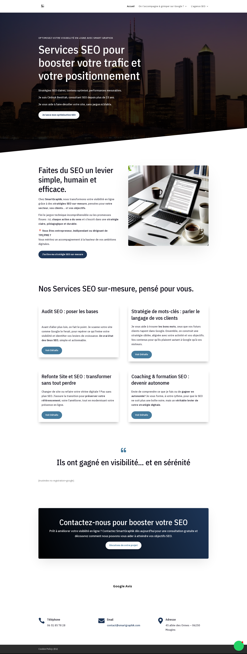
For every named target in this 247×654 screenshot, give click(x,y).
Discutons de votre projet (123, 545)
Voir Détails (51, 350)
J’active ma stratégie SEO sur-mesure (62, 254)
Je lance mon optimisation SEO (59, 114)
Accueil (131, 6)
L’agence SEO (198, 6)
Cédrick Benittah (122, 649)
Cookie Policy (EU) (48, 641)
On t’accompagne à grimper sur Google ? (161, 6)
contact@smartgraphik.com (123, 617)
